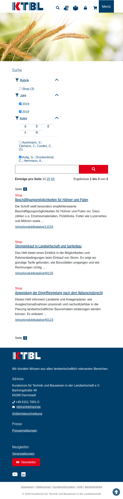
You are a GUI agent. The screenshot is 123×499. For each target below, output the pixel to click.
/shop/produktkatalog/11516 (34, 226)
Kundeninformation (64, 486)
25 (48, 179)
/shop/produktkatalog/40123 (34, 319)
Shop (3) (26, 89)
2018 (24, 111)
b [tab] (37, 126)
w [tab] (37, 132)
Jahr (23, 95)
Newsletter (26, 462)
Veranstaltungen (23, 453)
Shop (95, 8)
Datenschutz (43, 486)
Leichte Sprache (76, 8)
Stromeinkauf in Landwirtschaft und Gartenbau (48, 246)
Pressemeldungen (24, 430)
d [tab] (48, 126)
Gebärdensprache (67, 8)
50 (52, 179)
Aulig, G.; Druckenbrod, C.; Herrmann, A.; (36, 159)
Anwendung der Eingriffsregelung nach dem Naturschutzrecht (59, 292)
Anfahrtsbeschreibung (27, 413)
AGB (80, 486)
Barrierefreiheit (93, 486)
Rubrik (24, 80)
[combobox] (47, 169)
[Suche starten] (93, 169)
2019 (24, 104)
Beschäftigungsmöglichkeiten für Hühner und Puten (51, 199)
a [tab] (25, 126)
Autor (23, 118)
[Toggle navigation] (106, 6)
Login (85, 8)
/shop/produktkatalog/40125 (34, 273)
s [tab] (25, 132)
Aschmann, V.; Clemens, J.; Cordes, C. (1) (35, 146)
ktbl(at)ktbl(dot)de (28, 406)
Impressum (27, 486)
